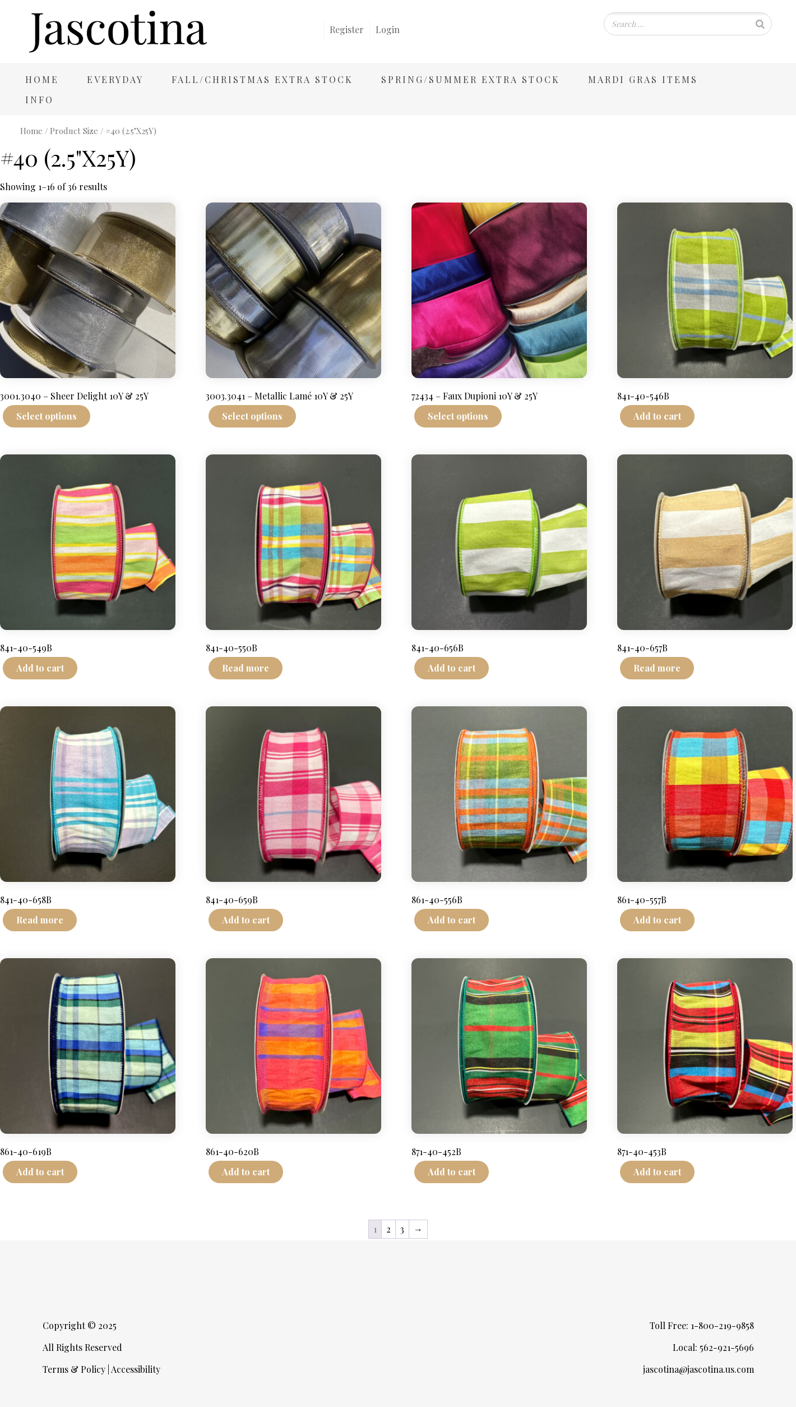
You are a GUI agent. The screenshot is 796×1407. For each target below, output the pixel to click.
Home (42, 79)
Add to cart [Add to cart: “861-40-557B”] (657, 920)
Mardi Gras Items (643, 79)
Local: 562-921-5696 (713, 1347)
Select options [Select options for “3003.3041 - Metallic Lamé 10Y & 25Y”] (252, 416)
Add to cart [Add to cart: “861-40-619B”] (40, 1172)
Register (347, 29)
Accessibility (135, 1369)
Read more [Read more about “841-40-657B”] (657, 668)
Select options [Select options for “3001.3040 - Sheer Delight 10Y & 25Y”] (46, 416)
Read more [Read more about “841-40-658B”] (39, 920)
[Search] (760, 24)
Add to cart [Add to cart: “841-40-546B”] (657, 416)
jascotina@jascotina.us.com (698, 1369)
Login (388, 29)
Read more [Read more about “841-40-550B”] (245, 668)
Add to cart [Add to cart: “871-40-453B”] (657, 1172)
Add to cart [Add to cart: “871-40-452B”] (451, 1172)
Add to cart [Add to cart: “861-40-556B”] (451, 920)
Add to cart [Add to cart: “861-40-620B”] (246, 1172)
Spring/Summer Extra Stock (470, 79)
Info (39, 99)
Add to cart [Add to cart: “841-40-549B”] (40, 668)
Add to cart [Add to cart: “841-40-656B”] (451, 668)
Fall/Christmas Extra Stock (262, 79)
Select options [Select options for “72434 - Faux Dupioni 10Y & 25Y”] (458, 416)
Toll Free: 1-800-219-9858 (702, 1325)
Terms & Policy (74, 1369)
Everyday (115, 79)
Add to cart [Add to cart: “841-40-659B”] (246, 920)
